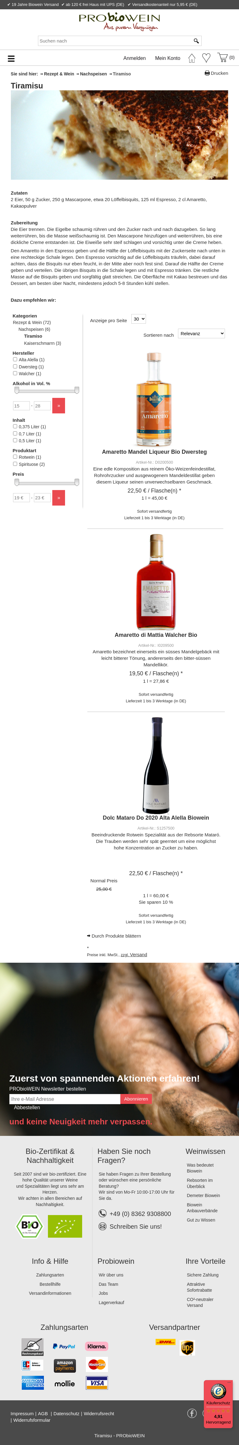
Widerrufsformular (31, 1420)
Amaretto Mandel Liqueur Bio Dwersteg (154, 452)
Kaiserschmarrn (42, 343)
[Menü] (229, 1384)
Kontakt (160, 11)
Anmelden (134, 58)
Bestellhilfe (50, 1284)
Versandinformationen (50, 1293)
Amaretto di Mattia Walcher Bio (156, 635)
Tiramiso (33, 336)
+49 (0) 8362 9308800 (135, 1213)
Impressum (22, 1413)
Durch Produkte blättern (116, 936)
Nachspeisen (34, 329)
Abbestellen (27, 1107)
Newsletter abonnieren (209, 11)
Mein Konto (167, 58)
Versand (138, 954)
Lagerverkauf (111, 1302)
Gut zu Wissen (201, 1220)
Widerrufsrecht (99, 1413)
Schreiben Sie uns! (136, 1226)
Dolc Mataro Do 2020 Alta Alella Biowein (156, 818)
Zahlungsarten (50, 1274)
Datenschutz (66, 1413)
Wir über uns (111, 1274)
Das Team (108, 1284)
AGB (43, 1413)
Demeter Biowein (203, 1195)
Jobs (103, 1293)
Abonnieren (136, 1098)
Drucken (219, 73)
